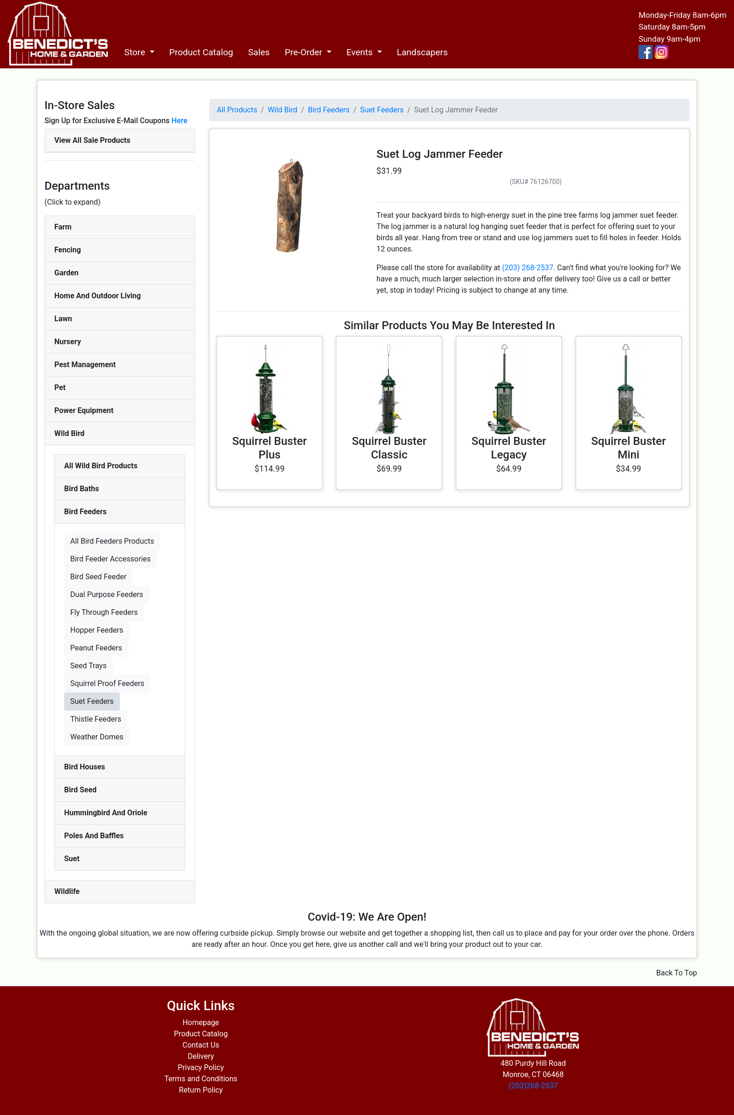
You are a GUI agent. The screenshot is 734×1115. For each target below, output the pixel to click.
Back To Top (676, 972)
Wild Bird (69, 433)
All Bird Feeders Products (112, 541)
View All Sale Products (92, 140)
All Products (237, 109)
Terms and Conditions (200, 1078)
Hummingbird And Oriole (105, 812)
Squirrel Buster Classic (389, 448)
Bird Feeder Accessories (110, 558)
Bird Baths (81, 488)
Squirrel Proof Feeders (107, 683)
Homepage (201, 1022)
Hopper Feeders (96, 630)
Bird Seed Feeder (98, 576)
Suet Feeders (92, 701)
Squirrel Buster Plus (269, 448)
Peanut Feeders (96, 647)
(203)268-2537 (533, 1085)
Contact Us (201, 1045)
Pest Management (85, 364)
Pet (60, 387)
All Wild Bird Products (101, 465)
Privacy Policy (201, 1067)
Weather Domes (96, 736)
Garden (66, 272)
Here (179, 120)
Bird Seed (80, 789)
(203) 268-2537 (527, 267)
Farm (63, 226)
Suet (72, 858)
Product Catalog (201, 52)
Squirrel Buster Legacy (508, 448)
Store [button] (135, 52)
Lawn (63, 318)
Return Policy (200, 1089)
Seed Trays (88, 665)
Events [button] (360, 52)
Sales (259, 52)
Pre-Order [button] (304, 52)
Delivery (201, 1056)
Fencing (67, 249)
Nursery (67, 341)
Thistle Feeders (95, 719)
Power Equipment (83, 410)
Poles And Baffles (94, 835)
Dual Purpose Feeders (106, 594)
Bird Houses (84, 766)
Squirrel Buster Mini (628, 448)
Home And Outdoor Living (97, 295)
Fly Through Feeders (104, 612)
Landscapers (422, 52)
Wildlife (67, 891)
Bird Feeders (85, 511)
